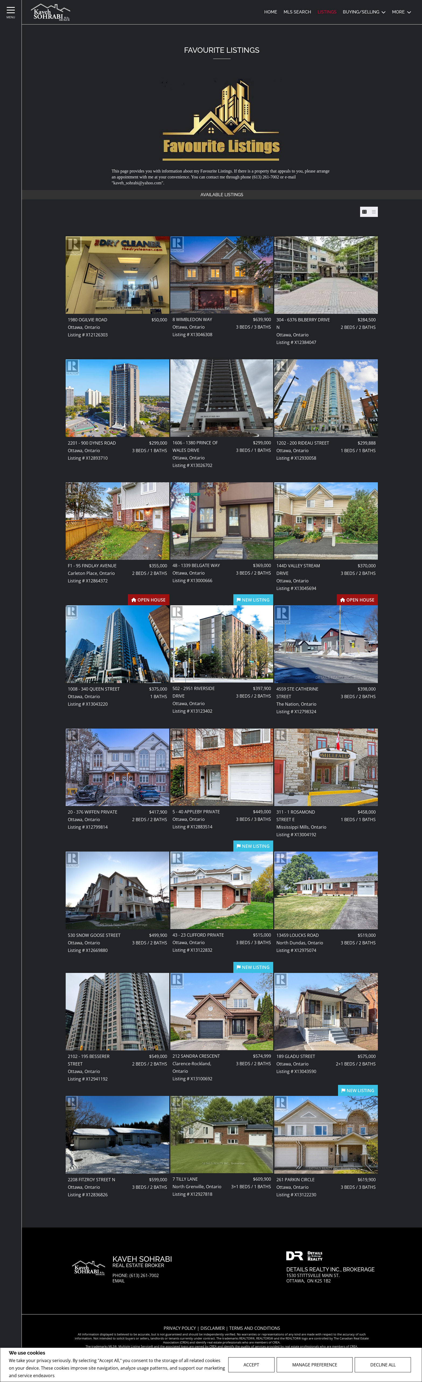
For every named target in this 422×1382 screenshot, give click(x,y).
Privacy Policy (70, 1375)
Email (118, 1281)
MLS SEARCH (297, 12)
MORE (398, 12)
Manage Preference (314, 1365)
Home (270, 12)
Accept (251, 1365)
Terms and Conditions (254, 1328)
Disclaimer (213, 1328)
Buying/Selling (361, 12)
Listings (327, 12)
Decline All (383, 1365)
